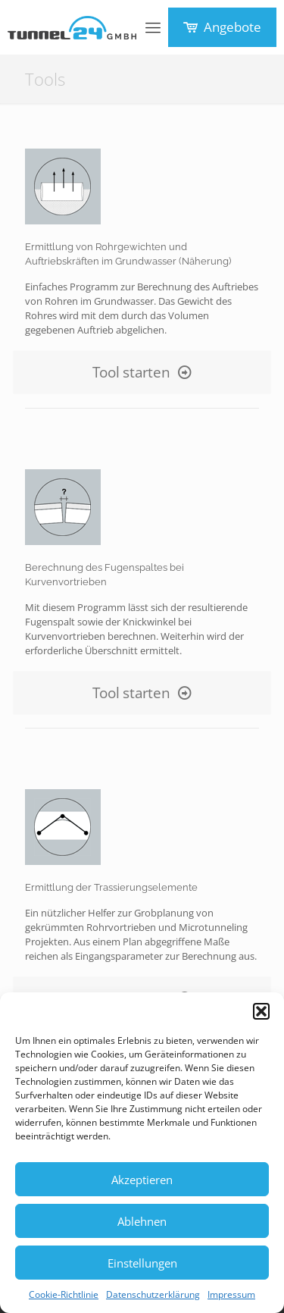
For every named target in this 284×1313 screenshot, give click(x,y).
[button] (261, 1011)
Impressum (231, 1294)
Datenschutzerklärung (153, 1294)
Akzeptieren (142, 1179)
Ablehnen (142, 1221)
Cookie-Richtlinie (63, 1294)
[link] (63, 186)
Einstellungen (142, 1263)
